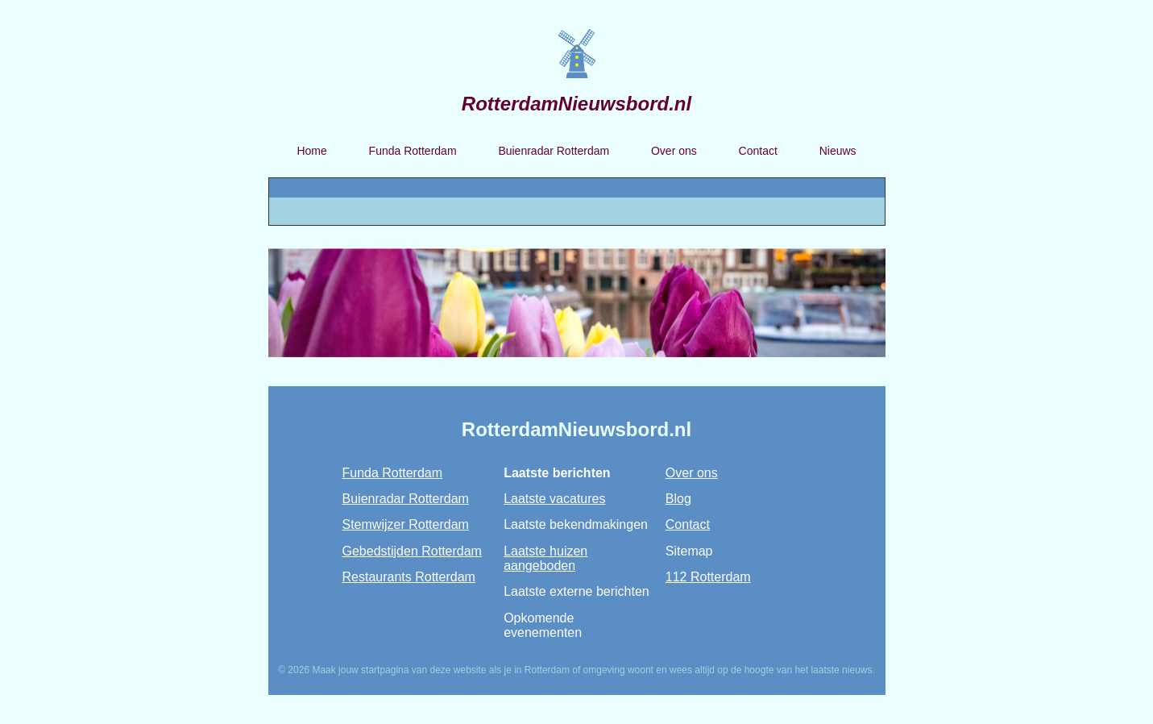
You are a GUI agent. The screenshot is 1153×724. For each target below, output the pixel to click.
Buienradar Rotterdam (553, 150)
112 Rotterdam (708, 577)
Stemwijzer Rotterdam (405, 524)
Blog (678, 499)
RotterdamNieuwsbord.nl (576, 103)
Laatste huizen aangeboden (545, 558)
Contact (758, 150)
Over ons (674, 150)
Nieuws (837, 150)
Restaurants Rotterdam (408, 577)
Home (311, 150)
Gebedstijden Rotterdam (412, 551)
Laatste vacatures (554, 499)
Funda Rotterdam (413, 150)
